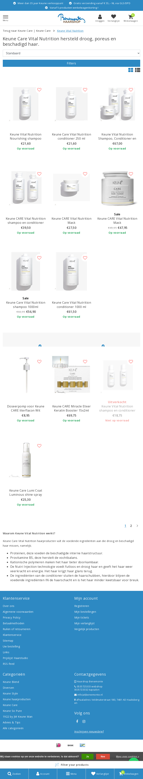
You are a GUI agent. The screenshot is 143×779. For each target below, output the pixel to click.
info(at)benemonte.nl (88, 694)
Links (6, 652)
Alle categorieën (13, 728)
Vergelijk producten (86, 629)
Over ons (9, 606)
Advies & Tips (11, 722)
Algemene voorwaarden (18, 611)
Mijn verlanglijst (84, 623)
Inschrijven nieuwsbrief (89, 731)
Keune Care (43, 30)
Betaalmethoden (13, 623)
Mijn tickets (81, 617)
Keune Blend (11, 682)
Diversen (8, 687)
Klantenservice (12, 635)
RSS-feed (9, 664)
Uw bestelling (11, 646)
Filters (71, 63)
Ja (87, 756)
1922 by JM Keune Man (18, 716)
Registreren (81, 606)
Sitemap (8, 640)
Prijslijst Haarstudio (15, 658)
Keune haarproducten (17, 699)
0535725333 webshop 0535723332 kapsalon (88, 688)
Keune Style (10, 693)
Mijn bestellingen (85, 611)
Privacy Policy (11, 617)
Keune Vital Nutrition (70, 30)
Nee (103, 756)
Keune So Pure (12, 711)
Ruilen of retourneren (16, 629)
